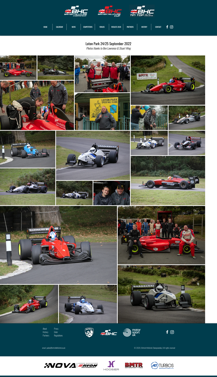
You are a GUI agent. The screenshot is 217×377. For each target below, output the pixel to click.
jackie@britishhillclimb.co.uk (56, 347)
